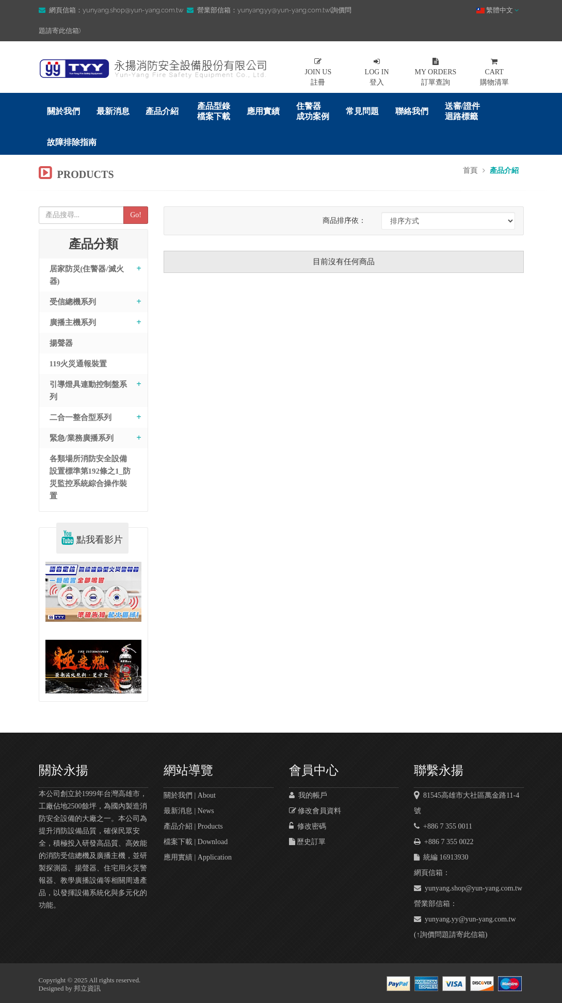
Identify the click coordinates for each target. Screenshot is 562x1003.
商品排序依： (344, 220)
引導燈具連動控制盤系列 (88, 390)
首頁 (470, 170)
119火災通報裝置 (78, 364)
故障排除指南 (72, 142)
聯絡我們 (411, 111)
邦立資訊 (87, 988)
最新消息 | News (189, 811)
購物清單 (494, 72)
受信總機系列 (73, 302)
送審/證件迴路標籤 (462, 111)
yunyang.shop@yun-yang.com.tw (468, 888)
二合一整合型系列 (80, 417)
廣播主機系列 (73, 322)
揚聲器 (61, 343)
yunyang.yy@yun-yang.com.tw (465, 919)
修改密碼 (307, 826)
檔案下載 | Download (196, 842)
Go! (135, 215)
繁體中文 (497, 10)
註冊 (318, 72)
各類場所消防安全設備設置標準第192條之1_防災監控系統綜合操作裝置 (90, 477)
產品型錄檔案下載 (213, 111)
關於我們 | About (190, 795)
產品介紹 (162, 111)
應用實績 (263, 111)
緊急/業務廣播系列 (82, 438)
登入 (376, 72)
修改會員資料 (315, 811)
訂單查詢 (435, 72)
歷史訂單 (307, 842)
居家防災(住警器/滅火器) (87, 275)
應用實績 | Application (198, 857)
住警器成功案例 (312, 111)
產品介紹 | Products (193, 826)
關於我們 (63, 111)
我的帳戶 (308, 795)
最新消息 (113, 111)
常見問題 (362, 111)
